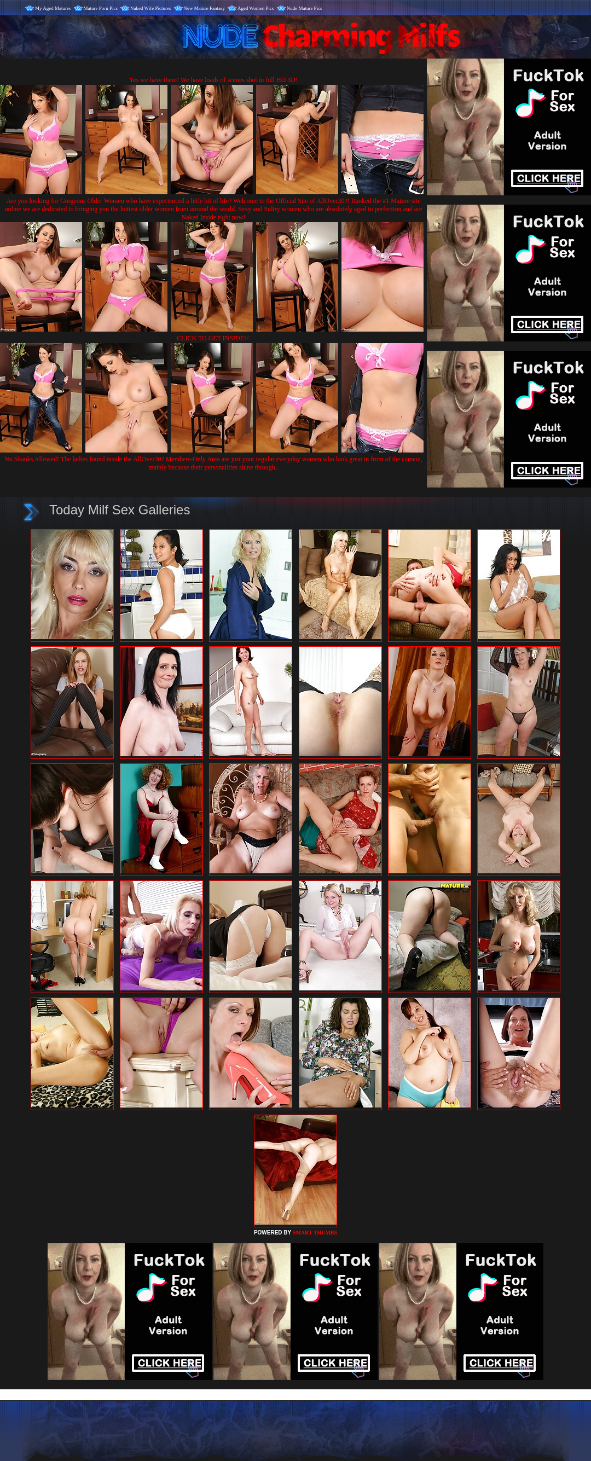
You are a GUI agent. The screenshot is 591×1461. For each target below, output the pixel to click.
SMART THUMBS (315, 1233)
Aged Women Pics (255, 8)
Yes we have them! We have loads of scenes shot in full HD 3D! (213, 80)
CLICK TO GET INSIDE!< (213, 338)
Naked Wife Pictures (150, 8)
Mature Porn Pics (101, 8)
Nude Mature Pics (304, 8)
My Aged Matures (53, 8)
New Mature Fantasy (204, 8)
